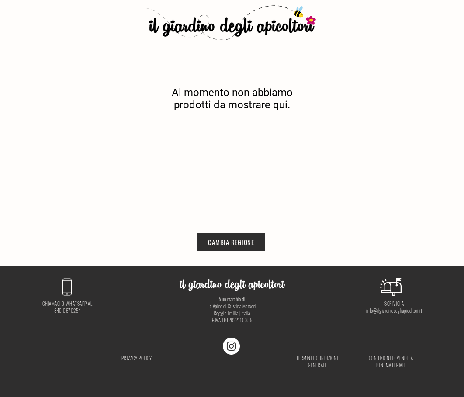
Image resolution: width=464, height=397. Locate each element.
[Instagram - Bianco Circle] (231, 346)
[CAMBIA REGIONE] (231, 242)
